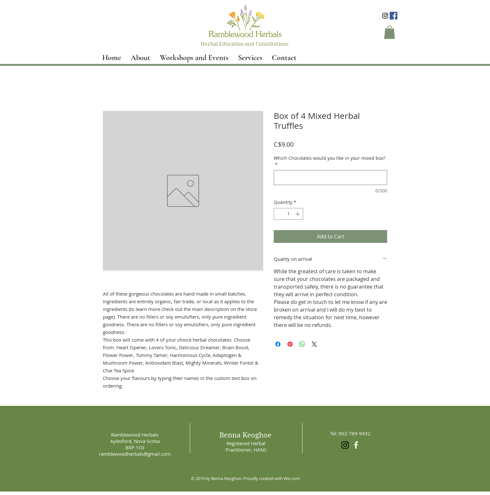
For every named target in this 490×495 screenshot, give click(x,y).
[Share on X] (314, 344)
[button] (389, 32)
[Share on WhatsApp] (302, 344)
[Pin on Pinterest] (290, 344)
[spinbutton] (288, 214)
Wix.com (292, 478)
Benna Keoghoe (245, 435)
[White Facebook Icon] (356, 445)
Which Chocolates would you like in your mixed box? (329, 161)
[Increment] (298, 214)
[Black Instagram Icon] (385, 15)
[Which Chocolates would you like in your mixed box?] (330, 177)
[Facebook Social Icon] (393, 15)
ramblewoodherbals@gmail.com (135, 454)
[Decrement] (279, 214)
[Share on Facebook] (278, 344)
